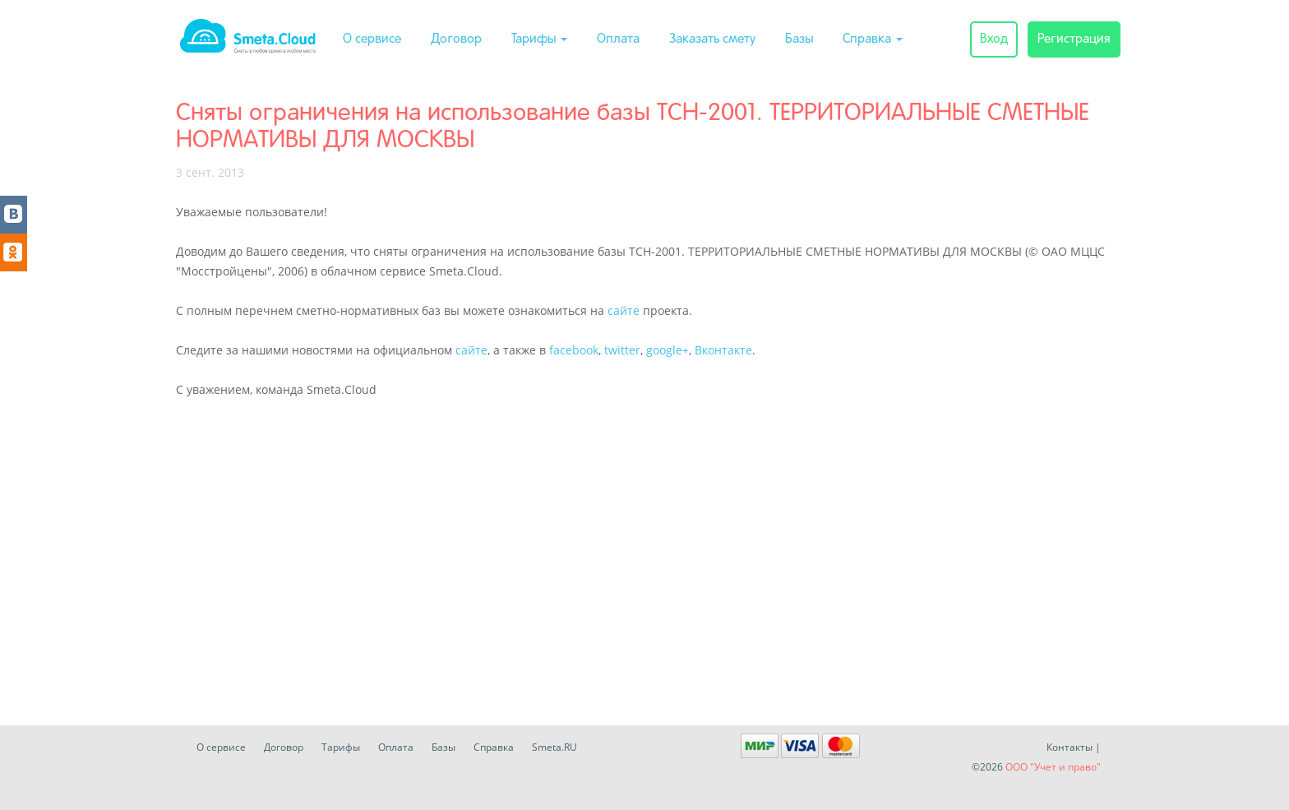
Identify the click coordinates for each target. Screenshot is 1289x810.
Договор (456, 39)
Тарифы (539, 39)
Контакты (1069, 747)
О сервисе (372, 39)
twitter (622, 350)
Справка (873, 39)
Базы (799, 39)
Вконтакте (723, 350)
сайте (624, 310)
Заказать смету (712, 39)
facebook (573, 350)
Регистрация (1074, 39)
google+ (667, 350)
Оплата (618, 39)
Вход (994, 39)
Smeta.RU (554, 747)
